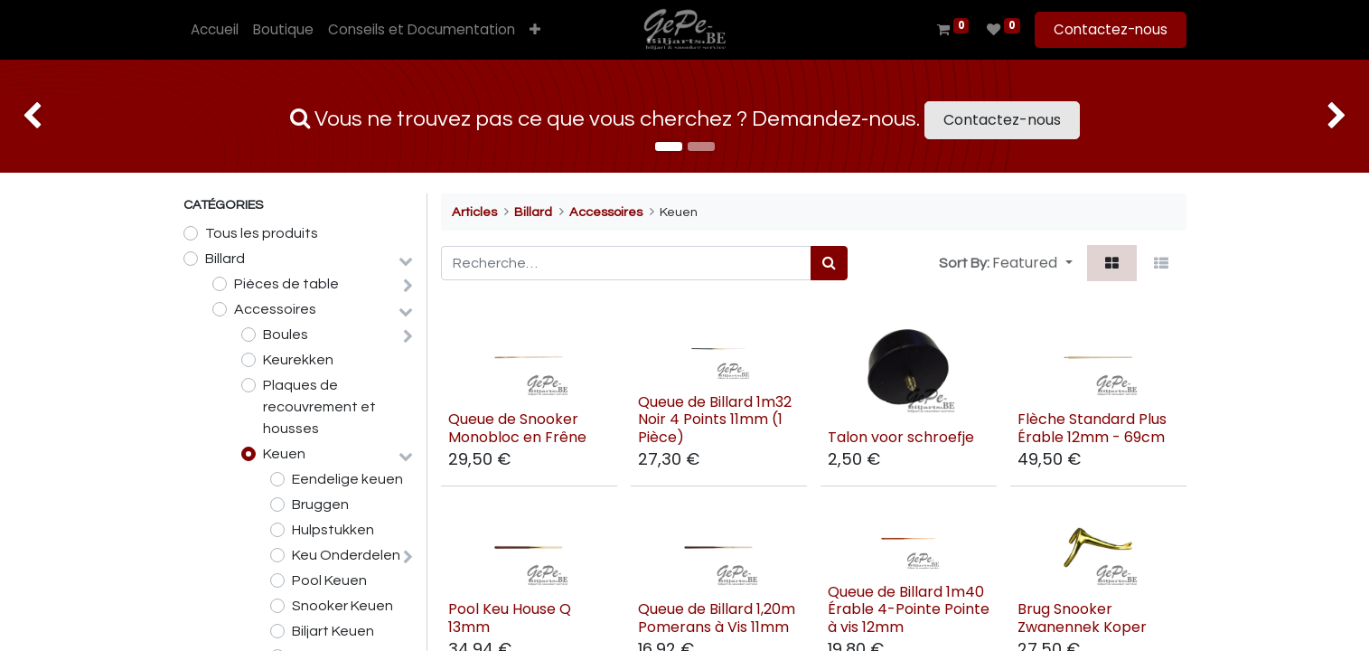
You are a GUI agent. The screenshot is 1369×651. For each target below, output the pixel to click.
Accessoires (275, 309)
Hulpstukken (333, 530)
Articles (474, 212)
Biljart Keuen (333, 631)
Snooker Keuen (342, 606)
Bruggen (320, 504)
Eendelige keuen (347, 479)
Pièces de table (286, 284)
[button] (535, 30)
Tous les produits (261, 233)
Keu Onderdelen (346, 555)
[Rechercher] (829, 263)
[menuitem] (214, 30)
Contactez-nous (1110, 29)
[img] (54, 116)
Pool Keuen (329, 580)
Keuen (284, 454)
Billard (225, 258)
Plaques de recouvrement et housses (319, 407)
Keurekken (298, 360)
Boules (285, 334)
